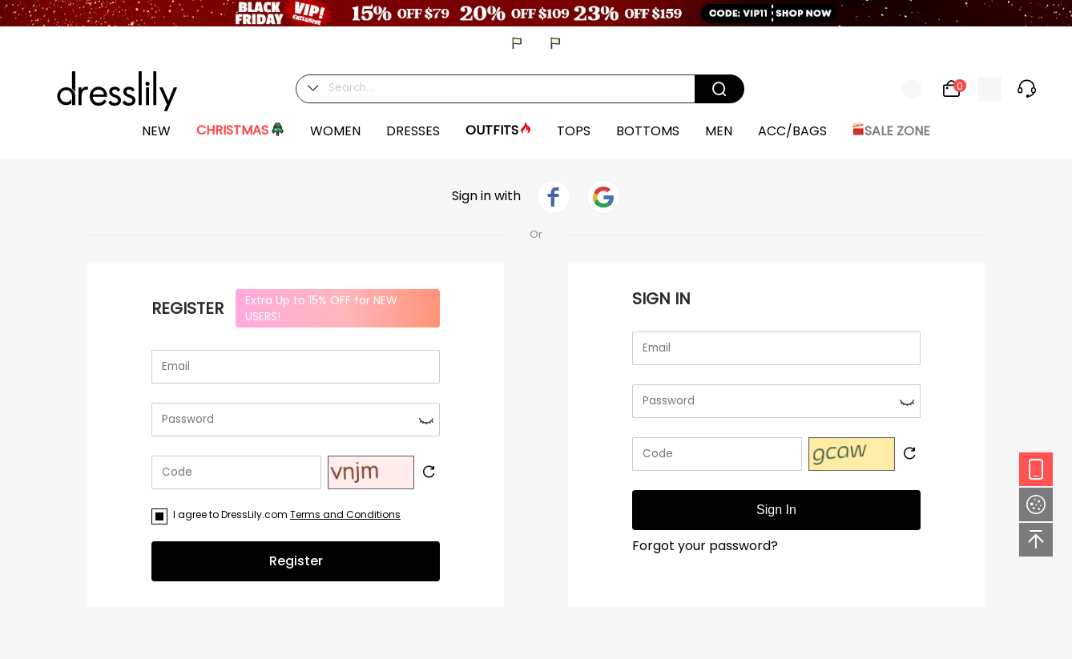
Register (296, 561)
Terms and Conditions (345, 514)
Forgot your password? (705, 545)
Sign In (776, 509)
